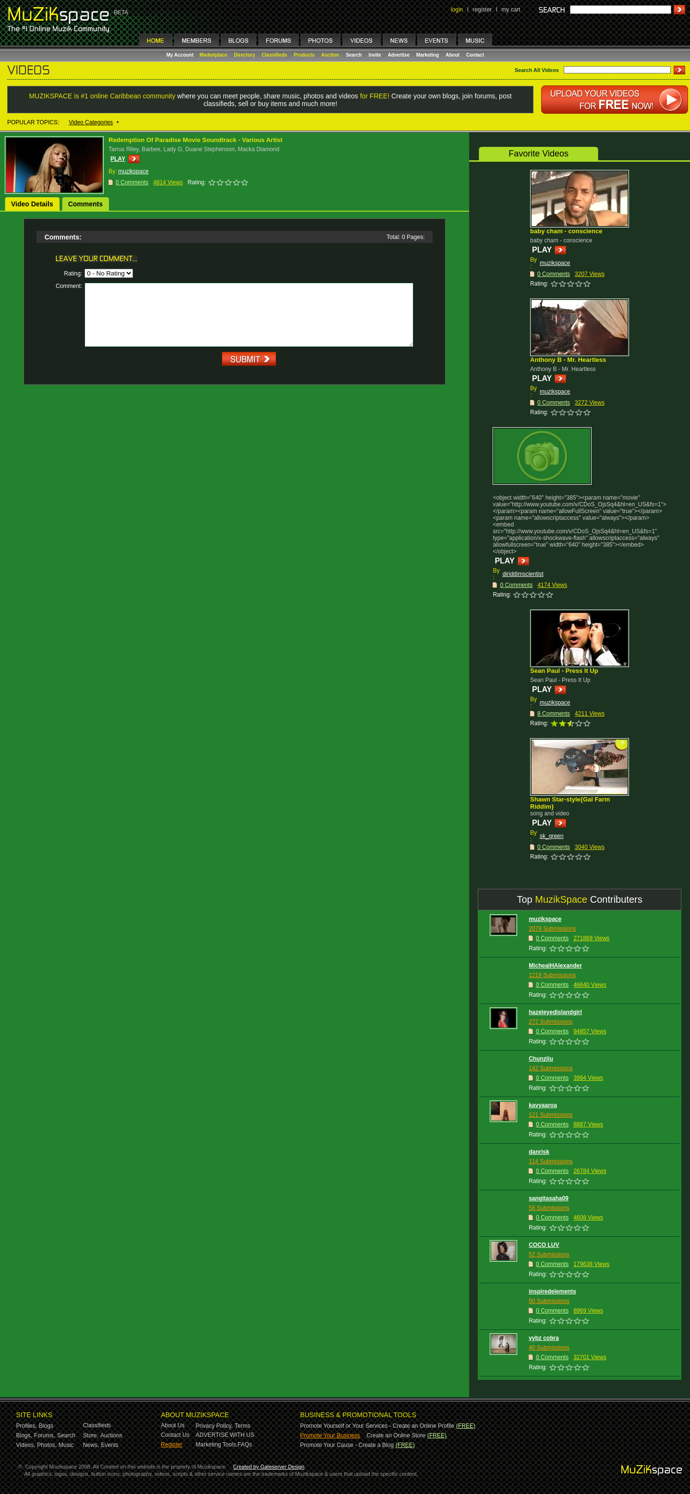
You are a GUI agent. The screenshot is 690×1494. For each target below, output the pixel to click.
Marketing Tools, (217, 1444)
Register (171, 1444)
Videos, (26, 1445)
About (453, 55)
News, (91, 1445)
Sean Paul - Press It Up (564, 670)
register (482, 9)
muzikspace (555, 263)
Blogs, (24, 1435)
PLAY (117, 158)
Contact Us (175, 1435)
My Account (181, 55)
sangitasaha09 (549, 1198)
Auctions (111, 1435)
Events (110, 1445)
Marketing (427, 55)
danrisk (539, 1151)
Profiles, (26, 1425)
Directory (244, 55)
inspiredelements (552, 1291)
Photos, (47, 1445)
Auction (330, 55)
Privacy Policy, (214, 1425)
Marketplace (214, 55)
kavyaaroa (543, 1105)
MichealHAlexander (555, 965)
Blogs (46, 1425)
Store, (90, 1435)
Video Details (32, 204)
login (457, 9)
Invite (374, 55)
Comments (85, 204)
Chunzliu (541, 1058)
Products (304, 55)
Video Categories (91, 122)
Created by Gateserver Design (268, 1467)
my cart (510, 9)
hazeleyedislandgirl (555, 1012)
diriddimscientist (522, 574)
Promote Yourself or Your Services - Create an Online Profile (377, 1425)
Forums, (44, 1435)
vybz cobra (544, 1338)
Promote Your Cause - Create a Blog (347, 1445)
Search (354, 55)
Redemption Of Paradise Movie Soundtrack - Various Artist (195, 139)
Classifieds (274, 55)
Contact (475, 55)
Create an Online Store (395, 1435)
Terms (243, 1425)
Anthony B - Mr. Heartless (568, 359)
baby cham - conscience (566, 231)
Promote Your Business (330, 1435)
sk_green (551, 836)
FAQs (245, 1444)
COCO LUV (544, 1245)
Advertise (398, 55)
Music (66, 1445)
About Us (172, 1425)
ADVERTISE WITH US (225, 1435)
